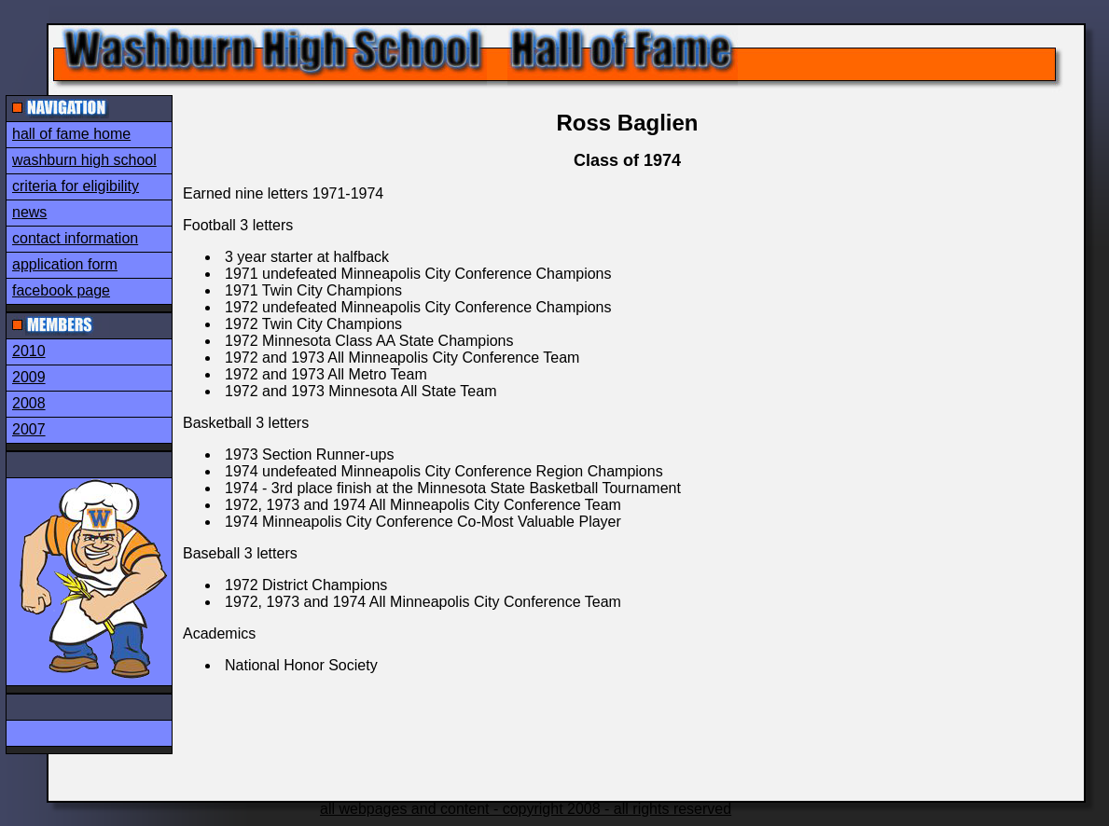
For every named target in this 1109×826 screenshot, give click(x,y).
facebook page (61, 290)
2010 (29, 351)
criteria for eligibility (75, 186)
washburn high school (84, 160)
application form (65, 264)
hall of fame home (71, 134)
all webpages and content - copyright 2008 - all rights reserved (525, 809)
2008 (29, 403)
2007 (29, 429)
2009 (29, 377)
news (29, 212)
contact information (75, 238)
